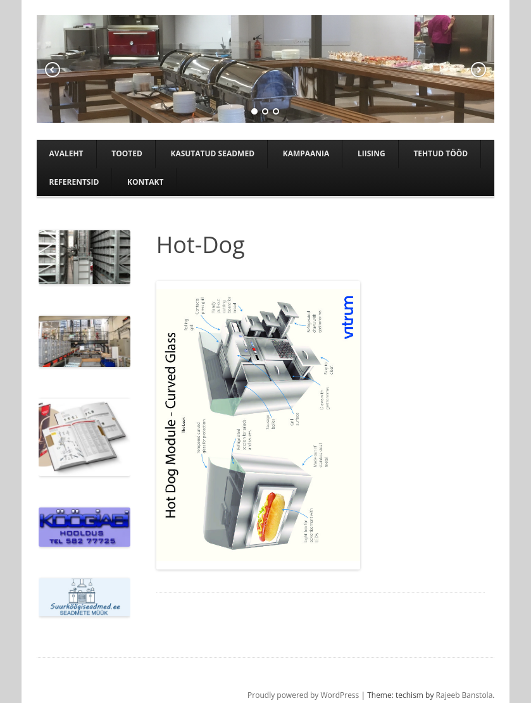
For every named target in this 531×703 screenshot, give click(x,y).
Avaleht (66, 153)
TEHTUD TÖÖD (440, 153)
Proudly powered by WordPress (303, 695)
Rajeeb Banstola (464, 695)
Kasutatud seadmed (212, 153)
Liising (371, 153)
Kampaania (306, 153)
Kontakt (145, 182)
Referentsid (74, 182)
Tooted (126, 153)
